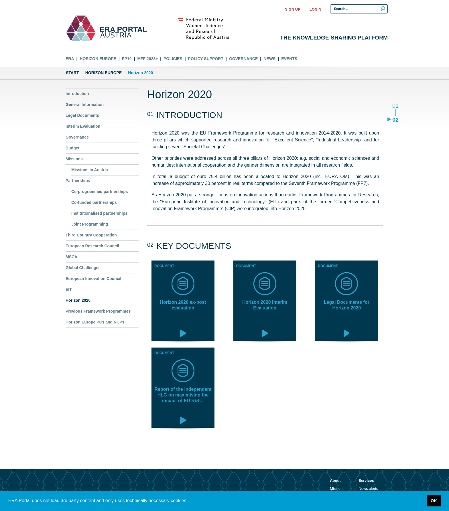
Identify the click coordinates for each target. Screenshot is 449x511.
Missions (74, 159)
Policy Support (205, 58)
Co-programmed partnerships (99, 191)
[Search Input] (359, 8)
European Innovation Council (93, 278)
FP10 (126, 58)
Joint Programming (89, 224)
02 (395, 119)
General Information (85, 104)
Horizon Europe (98, 58)
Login (315, 9)
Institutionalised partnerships (99, 213)
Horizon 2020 (78, 300)
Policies (173, 58)
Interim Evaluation (83, 126)
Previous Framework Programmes (98, 311)
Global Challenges (83, 267)
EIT (69, 289)
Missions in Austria (89, 169)
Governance (243, 58)
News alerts (368, 488)
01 (395, 106)
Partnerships (78, 180)
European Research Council (92, 246)
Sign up (292, 9)
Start (72, 72)
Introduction (77, 93)
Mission (336, 488)
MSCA (71, 256)
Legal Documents (82, 115)
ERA (70, 58)
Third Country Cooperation (91, 235)
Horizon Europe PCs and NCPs (95, 322)
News (269, 58)
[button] (189, 501)
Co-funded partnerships (94, 202)
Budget (72, 148)
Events (289, 58)
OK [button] (434, 500)
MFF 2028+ (147, 58)
